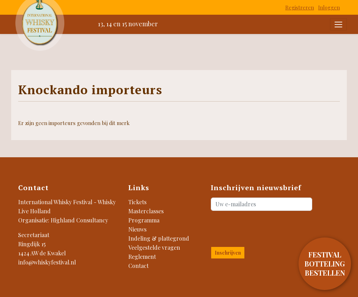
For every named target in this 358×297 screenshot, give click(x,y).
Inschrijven (228, 252)
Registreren (299, 7)
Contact (138, 265)
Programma (143, 220)
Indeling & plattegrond (158, 238)
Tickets (137, 202)
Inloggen (329, 7)
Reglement (142, 256)
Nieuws (137, 229)
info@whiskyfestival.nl (47, 262)
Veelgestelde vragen (154, 247)
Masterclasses (146, 211)
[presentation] (252, 227)
